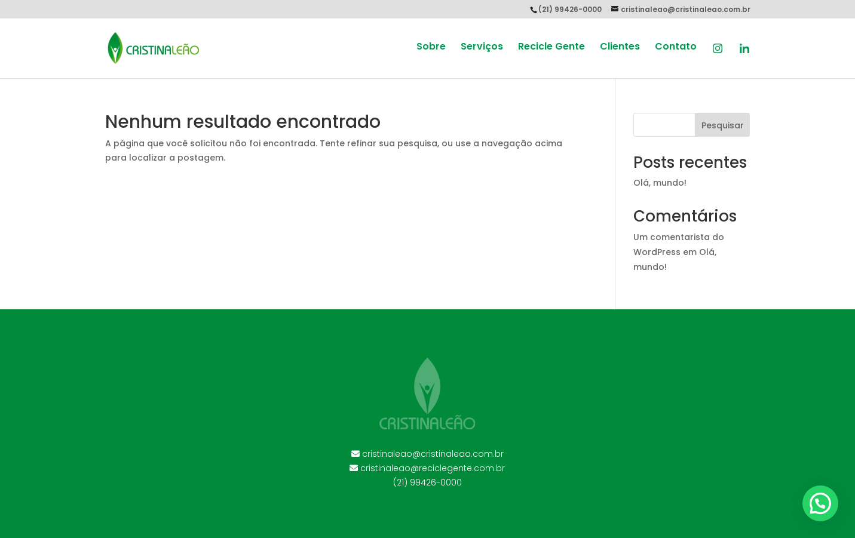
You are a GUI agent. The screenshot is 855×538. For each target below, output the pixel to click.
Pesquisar (722, 125)
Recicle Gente (551, 47)
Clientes (620, 47)
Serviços (482, 47)
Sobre (431, 47)
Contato (676, 47)
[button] (820, 503)
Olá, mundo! (660, 183)
